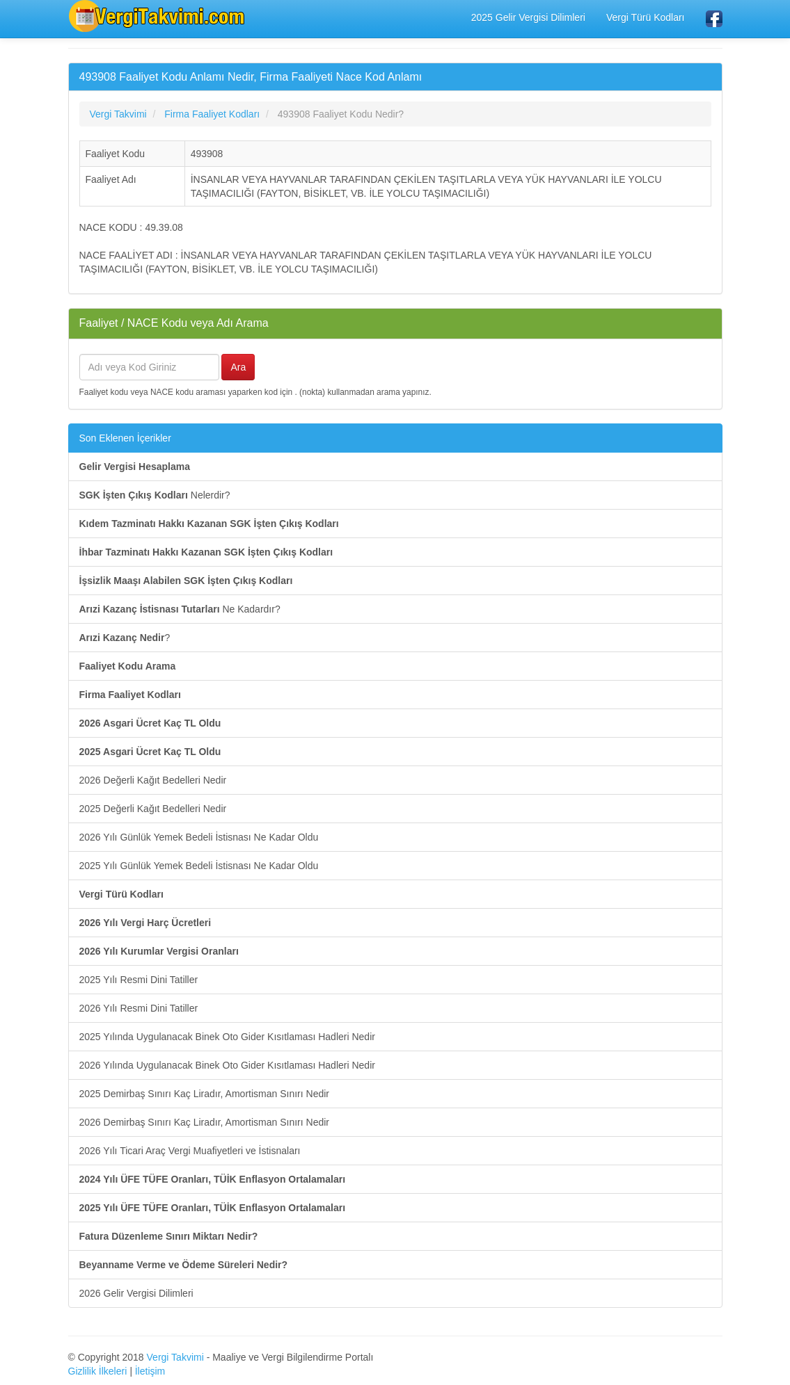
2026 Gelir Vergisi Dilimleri (136, 1293)
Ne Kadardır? (180, 609)
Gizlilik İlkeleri (97, 1371)
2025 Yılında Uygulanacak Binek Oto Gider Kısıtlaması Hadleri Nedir (227, 1036)
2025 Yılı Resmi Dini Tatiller (138, 979)
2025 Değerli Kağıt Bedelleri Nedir (153, 808)
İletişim (150, 1371)
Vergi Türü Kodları (645, 17)
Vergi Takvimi (175, 1357)
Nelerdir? (154, 495)
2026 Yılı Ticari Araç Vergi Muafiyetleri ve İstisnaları (190, 1150)
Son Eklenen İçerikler (125, 438)
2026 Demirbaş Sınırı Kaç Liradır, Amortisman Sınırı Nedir (204, 1122)
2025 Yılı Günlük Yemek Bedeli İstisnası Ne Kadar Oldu (199, 865)
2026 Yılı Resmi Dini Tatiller (138, 1008)
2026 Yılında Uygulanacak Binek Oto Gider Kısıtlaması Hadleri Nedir (227, 1065)
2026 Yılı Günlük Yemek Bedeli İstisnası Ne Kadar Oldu (199, 837)
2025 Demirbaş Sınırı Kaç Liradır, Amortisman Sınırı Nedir (204, 1093)
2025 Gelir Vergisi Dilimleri (528, 17)
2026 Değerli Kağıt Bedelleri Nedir (153, 780)
